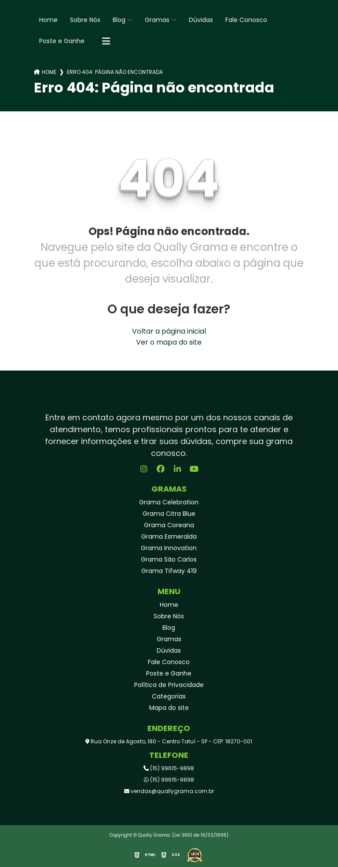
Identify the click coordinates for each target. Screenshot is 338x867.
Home (48, 19)
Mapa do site (169, 708)
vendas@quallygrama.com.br (169, 791)
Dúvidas (201, 19)
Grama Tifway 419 (169, 571)
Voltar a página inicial (169, 331)
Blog (119, 19)
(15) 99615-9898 (168, 768)
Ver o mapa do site (169, 342)
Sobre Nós (85, 19)
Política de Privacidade (169, 685)
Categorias (169, 696)
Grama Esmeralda (169, 536)
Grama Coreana (169, 525)
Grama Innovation (169, 548)
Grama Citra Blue (169, 514)
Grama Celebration (168, 502)
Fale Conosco (246, 19)
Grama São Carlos (169, 559)
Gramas (157, 19)
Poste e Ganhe (61, 41)
